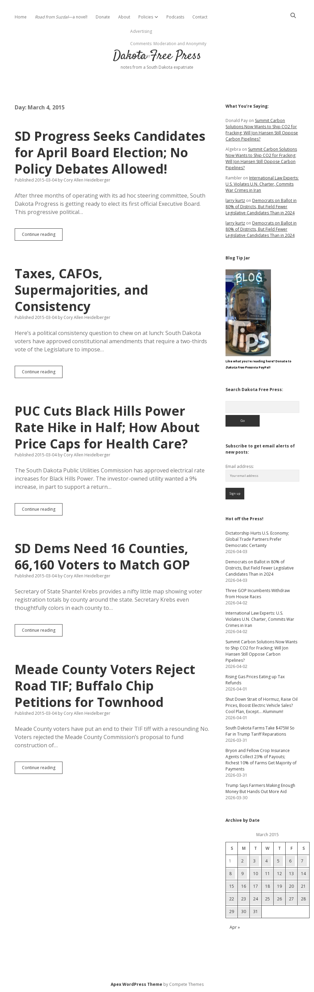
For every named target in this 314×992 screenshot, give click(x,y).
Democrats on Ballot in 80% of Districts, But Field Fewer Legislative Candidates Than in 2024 (261, 207)
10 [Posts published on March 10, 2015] (255, 873)
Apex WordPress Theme (136, 984)
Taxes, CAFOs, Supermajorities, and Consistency (81, 290)
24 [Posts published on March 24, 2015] (255, 899)
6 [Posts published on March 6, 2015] (290, 861)
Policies (145, 17)
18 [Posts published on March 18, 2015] (267, 886)
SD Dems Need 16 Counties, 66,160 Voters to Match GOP (102, 556)
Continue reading (42, 236)
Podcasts (175, 17)
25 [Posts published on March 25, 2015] (267, 899)
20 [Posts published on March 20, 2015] (291, 886)
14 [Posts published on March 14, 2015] (303, 873)
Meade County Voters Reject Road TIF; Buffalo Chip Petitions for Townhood (105, 685)
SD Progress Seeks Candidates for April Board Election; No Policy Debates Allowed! (110, 152)
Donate (103, 17)
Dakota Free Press (157, 56)
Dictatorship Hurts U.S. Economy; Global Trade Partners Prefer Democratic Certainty (257, 539)
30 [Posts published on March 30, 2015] (243, 911)
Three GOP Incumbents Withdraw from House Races (258, 594)
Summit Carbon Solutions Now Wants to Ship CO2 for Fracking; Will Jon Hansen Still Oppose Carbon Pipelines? (262, 130)
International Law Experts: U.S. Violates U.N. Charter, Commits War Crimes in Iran (262, 184)
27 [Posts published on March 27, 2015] (291, 899)
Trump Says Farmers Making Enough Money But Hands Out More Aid (260, 788)
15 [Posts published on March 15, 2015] (231, 886)
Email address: (240, 466)
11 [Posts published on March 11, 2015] (267, 873)
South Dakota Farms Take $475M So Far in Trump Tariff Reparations (260, 731)
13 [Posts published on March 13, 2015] (291, 873)
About (124, 17)
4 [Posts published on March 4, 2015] (266, 861)
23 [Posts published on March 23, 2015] (243, 899)
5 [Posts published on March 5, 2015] (278, 861)
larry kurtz (235, 200)
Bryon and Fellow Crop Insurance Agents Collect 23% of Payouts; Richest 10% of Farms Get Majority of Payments (261, 760)
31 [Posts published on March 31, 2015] (255, 911)
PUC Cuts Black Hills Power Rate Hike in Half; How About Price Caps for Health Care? (107, 427)
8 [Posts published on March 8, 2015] (230, 873)
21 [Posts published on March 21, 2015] (303, 886)
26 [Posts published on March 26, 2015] (279, 899)
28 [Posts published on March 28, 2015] (303, 899)
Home (21, 17)
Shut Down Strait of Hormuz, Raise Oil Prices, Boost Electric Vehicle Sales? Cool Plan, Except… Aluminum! (262, 705)
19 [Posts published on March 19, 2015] (279, 886)
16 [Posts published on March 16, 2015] (243, 886)
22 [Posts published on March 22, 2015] (231, 899)
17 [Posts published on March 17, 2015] (255, 886)
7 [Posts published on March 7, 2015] (302, 861)
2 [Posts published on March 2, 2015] (242, 861)
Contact (199, 17)
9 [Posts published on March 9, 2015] (242, 873)
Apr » (235, 927)
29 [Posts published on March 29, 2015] (231, 911)
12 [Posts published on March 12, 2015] (279, 873)
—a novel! (61, 17)
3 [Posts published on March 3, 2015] (254, 861)
